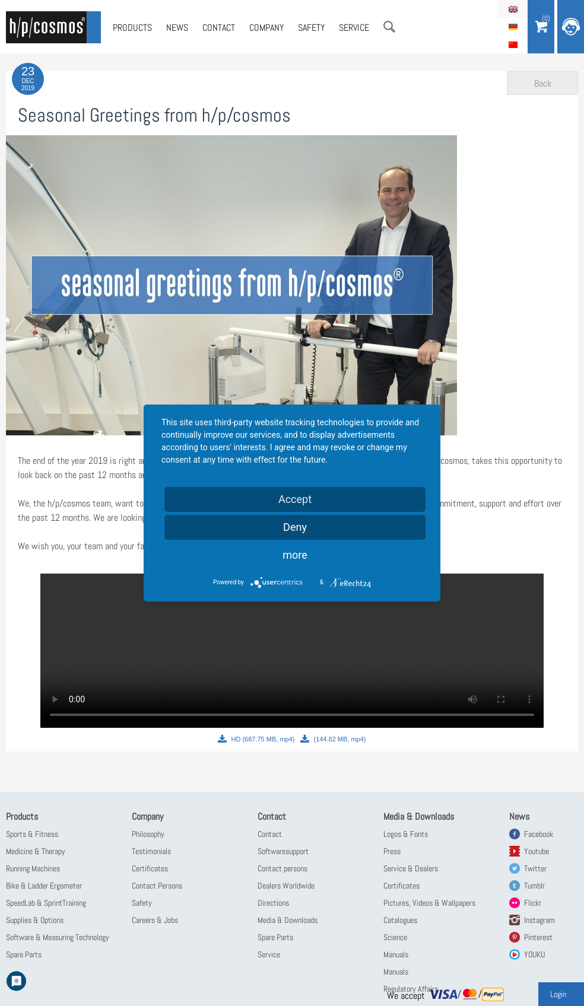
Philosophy (148, 834)
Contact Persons (157, 885)
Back (542, 83)
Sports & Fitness (32, 834)
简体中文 (513, 44)
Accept (295, 499)
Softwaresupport (283, 851)
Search (389, 26)
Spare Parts (24, 954)
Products (132, 27)
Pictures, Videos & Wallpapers (429, 902)
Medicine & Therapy (35, 851)
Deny (295, 527)
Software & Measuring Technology (57, 937)
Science (395, 937)
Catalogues (400, 920)
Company (266, 27)
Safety (311, 27)
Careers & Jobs (155, 920)
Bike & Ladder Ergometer (44, 885)
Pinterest (538, 937)
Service (354, 27)
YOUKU (534, 954)
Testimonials (151, 851)
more (295, 555)
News (177, 27)
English (513, 9)
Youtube (536, 851)
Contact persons (282, 868)
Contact (218, 27)
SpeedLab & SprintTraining (46, 902)
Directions (273, 902)
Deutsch (513, 27)
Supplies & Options (35, 920)
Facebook (538, 834)
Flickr (532, 902)
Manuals (395, 954)
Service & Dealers (410, 868)
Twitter (535, 868)
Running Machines (33, 868)
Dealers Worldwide (286, 885)
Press (392, 851)
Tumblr (534, 885)
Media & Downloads (288, 920)
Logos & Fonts (405, 834)
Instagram (539, 920)
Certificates (150, 868)
